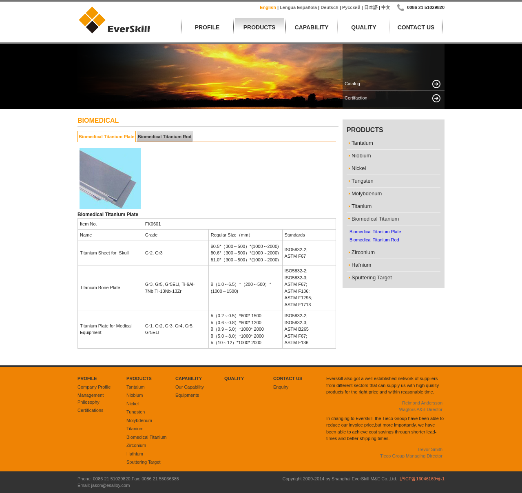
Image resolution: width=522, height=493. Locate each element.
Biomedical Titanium (146, 437)
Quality (363, 27)
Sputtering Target (143, 462)
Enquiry (280, 387)
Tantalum (135, 387)
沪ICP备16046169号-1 (422, 478)
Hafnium (134, 453)
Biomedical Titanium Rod (165, 136)
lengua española (298, 7)
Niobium (134, 395)
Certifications (90, 410)
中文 (385, 7)
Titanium (135, 428)
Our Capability (189, 387)
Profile (207, 27)
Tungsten (135, 411)
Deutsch (329, 7)
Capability (312, 27)
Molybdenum (139, 420)
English (268, 7)
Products (259, 27)
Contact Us (416, 27)
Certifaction (356, 97)
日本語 (371, 7)
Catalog (352, 83)
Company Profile (94, 387)
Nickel (132, 403)
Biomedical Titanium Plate (107, 136)
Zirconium (136, 445)
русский (351, 7)
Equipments (187, 395)
